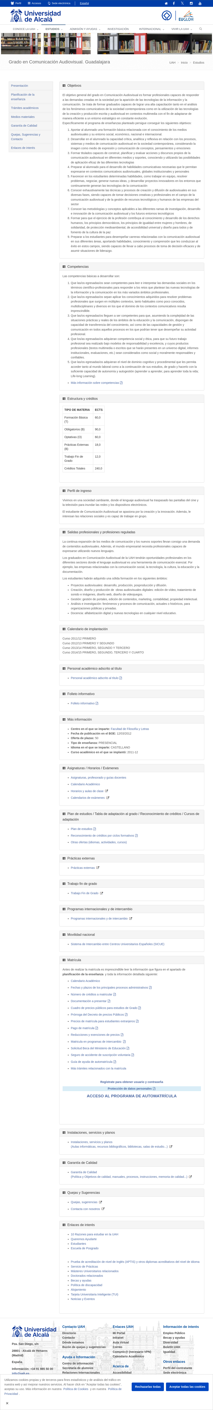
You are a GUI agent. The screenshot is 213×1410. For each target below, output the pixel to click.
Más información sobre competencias (95, 383)
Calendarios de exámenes (88, 798)
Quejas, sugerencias (84, 1202)
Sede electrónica (59, 3)
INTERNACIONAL (150, 29)
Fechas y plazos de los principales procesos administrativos (109, 987)
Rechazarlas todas (148, 1386)
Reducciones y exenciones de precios (95, 1035)
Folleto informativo (83, 703)
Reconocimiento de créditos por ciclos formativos (102, 835)
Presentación (19, 86)
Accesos (34, 3)
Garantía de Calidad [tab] (24, 125)
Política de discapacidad (86, 1285)
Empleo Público (174, 1333)
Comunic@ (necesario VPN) (132, 1352)
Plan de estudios (82, 829)
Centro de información (77, 1363)
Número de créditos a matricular (91, 994)
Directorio (69, 1333)
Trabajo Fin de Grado (85, 893)
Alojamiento (78, 1289)
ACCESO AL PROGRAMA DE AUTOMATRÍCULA (132, 1096)
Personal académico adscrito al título (95, 678)
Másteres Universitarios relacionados (95, 1271)
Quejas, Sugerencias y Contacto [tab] (25, 137)
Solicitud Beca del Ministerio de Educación (98, 1048)
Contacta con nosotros (85, 1209)
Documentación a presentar (89, 1001)
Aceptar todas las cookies (187, 1386)
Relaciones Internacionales (81, 1372)
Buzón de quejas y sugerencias (84, 1347)
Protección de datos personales (130, 1088)
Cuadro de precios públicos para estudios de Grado (104, 1008)
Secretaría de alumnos (77, 1368)
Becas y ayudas (81, 1280)
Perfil (16, 3)
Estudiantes (78, 1244)
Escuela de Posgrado (85, 1248)
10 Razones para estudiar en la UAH (94, 1234)
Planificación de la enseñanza (23, 97)
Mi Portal (119, 1333)
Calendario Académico (85, 784)
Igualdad (169, 1352)
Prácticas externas (83, 868)
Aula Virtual (121, 1342)
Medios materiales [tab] (23, 117)
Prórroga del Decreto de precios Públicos (97, 1014)
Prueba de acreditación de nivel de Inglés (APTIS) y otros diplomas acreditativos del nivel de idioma (135, 1262)
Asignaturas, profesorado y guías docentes (98, 777)
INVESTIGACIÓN (118, 29)
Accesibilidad (122, 1372)
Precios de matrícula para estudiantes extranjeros (103, 1021)
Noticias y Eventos (83, 1299)
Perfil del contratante (177, 1368)
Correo (117, 1347)
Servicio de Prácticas (84, 1266)
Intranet (118, 1338)
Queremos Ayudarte (84, 1239)
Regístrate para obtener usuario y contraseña (131, 1082)
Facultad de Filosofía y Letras (130, 729)
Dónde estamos (73, 1342)
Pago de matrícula (83, 1028)
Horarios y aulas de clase (87, 791)
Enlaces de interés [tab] (23, 148)
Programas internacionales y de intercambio (99, 918)
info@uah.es (20, 1373)
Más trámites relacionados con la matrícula (98, 1068)
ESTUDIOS (52, 29)
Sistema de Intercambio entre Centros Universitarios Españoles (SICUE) (118, 944)
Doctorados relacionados (87, 1276)
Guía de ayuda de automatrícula (92, 1062)
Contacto (68, 1338)
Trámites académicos (25, 108)
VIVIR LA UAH (180, 29)
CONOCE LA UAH (24, 29)
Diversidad (170, 1342)
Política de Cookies (75, 1389)
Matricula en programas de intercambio (96, 1041)
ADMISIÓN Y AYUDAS (83, 29)
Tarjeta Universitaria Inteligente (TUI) (94, 1294)
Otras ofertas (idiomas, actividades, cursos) (99, 842)
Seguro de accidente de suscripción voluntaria (100, 1055)
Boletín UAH (171, 1347)
